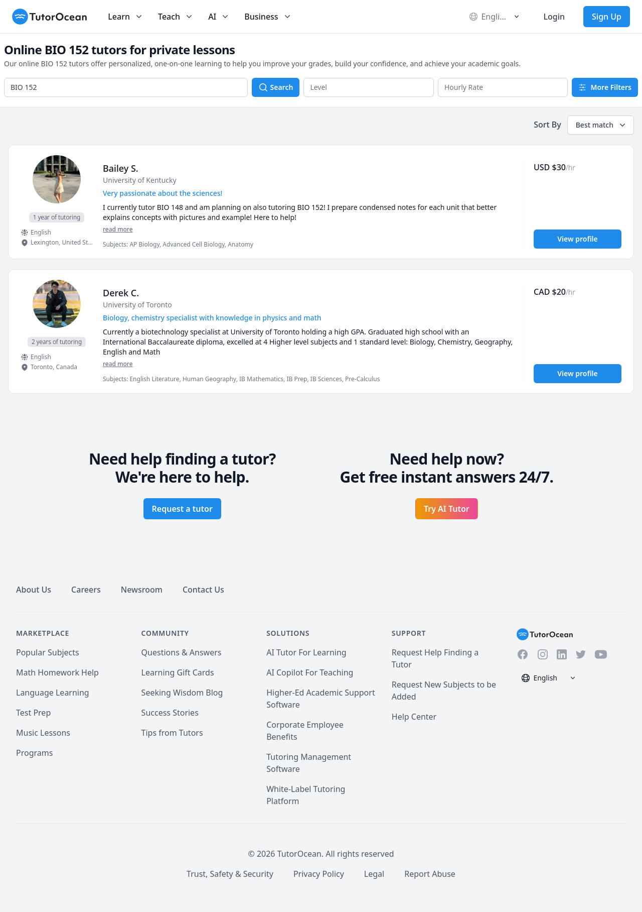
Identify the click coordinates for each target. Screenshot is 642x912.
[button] (368, 87)
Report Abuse (429, 873)
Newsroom (142, 589)
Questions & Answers (181, 652)
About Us (33, 589)
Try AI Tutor (446, 508)
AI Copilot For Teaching (309, 672)
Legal (374, 873)
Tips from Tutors (172, 732)
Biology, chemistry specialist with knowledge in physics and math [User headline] (212, 317)
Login (554, 16)
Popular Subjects (47, 652)
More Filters (604, 87)
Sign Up (606, 16)
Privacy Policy (318, 873)
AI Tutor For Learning (306, 652)
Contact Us (203, 589)
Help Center (414, 716)
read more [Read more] (118, 229)
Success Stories (170, 712)
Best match (601, 125)
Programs (34, 752)
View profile (577, 239)
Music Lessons (43, 732)
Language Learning (52, 692)
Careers (86, 589)
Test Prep (33, 712)
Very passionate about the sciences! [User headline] (162, 193)
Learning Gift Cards (177, 672)
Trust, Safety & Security (230, 873)
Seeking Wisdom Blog (182, 692)
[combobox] (126, 87)
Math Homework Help (57, 672)
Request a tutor (182, 508)
